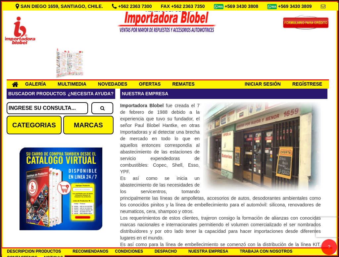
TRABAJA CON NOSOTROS (266, 251)
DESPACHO (166, 251)
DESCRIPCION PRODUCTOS (34, 251)
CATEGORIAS (34, 125)
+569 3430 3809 (295, 6)
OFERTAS (150, 84)
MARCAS (88, 125)
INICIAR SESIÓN (263, 84)
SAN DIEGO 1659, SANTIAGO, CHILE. (60, 6)
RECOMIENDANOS (90, 251)
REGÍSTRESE (307, 84)
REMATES (183, 84)
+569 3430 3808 (242, 6)
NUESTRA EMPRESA (208, 251)
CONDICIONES (129, 251)
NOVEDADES (112, 84)
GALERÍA (35, 84)
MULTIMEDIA (72, 84)
